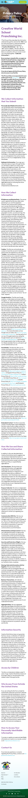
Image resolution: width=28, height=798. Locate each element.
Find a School (22, 2)
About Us (3, 772)
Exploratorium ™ (4, 774)
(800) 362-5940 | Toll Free (7, 782)
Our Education (17, 772)
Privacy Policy (17, 791)
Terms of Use (15, 77)
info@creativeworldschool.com (12, 740)
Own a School (17, 776)
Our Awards (3, 784)
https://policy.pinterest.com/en (17, 385)
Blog (2, 776)
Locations (16, 774)
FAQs (2, 778)
